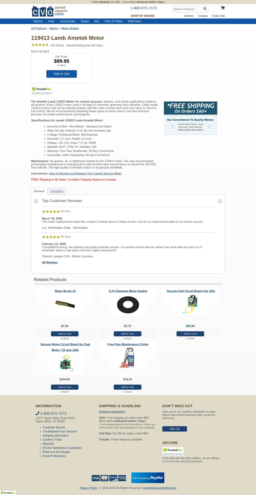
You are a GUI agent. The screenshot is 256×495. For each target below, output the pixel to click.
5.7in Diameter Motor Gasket (128, 291)
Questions (56, 191)
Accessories (67, 21)
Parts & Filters (113, 21)
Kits (96, 21)
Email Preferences (54, 455)
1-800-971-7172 (51, 413)
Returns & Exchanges (56, 451)
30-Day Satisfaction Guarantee (62, 447)
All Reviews (50, 262)
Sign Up (175, 428)
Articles (188, 15)
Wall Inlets (134, 21)
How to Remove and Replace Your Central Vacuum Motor (85, 173)
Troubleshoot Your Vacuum (60, 431)
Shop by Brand (142, 15)
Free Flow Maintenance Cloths (128, 344)
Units (51, 21)
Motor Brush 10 (65, 291)
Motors (38, 21)
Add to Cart (62, 74)
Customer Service (54, 427)
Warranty (48, 443)
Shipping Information (56, 435)
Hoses (85, 21)
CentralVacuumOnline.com (159, 487)
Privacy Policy (88, 487)
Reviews (39, 191)
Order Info (218, 15)
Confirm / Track (52, 439)
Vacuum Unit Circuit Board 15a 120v (190, 291)
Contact (203, 15)
